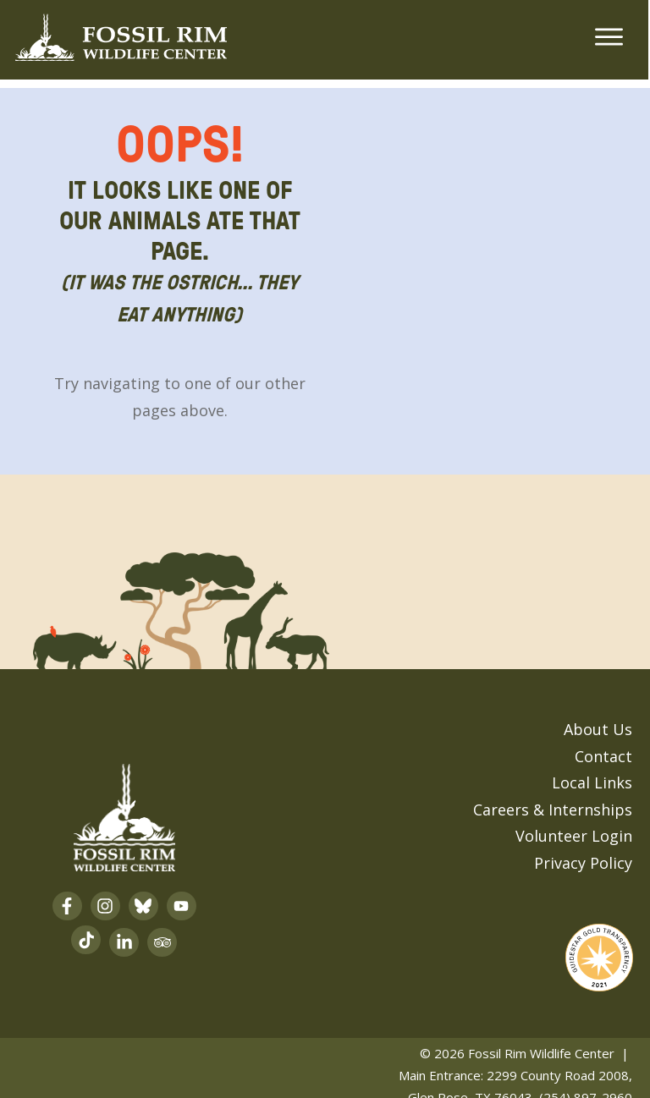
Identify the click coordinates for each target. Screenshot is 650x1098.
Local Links (592, 771)
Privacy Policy (583, 851)
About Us (598, 718)
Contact (603, 744)
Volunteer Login (573, 825)
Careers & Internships (552, 798)
